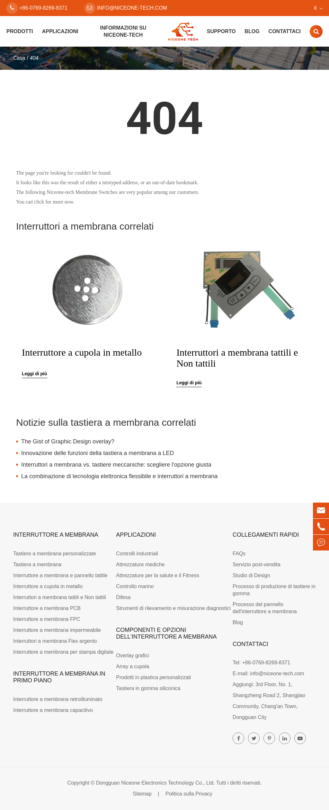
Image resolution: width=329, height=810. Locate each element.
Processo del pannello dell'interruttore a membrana (265, 608)
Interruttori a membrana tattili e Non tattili (237, 358)
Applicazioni (60, 31)
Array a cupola (132, 666)
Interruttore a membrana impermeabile (57, 630)
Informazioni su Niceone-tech (123, 31)
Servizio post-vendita (256, 564)
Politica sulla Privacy (188, 793)
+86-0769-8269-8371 (36, 8)
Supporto (221, 31)
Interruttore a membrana (55, 535)
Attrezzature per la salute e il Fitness (157, 575)
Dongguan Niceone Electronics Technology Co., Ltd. (155, 783)
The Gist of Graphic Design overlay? (67, 441)
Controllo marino (135, 586)
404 (34, 58)
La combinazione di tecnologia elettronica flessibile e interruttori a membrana (119, 476)
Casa (19, 58)
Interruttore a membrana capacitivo (53, 710)
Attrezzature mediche (140, 564)
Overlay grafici (132, 655)
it (315, 8)
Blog (252, 31)
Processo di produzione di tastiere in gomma (274, 590)
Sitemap (142, 793)
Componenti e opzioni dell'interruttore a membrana (166, 633)
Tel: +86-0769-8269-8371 (261, 662)
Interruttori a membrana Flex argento (55, 641)
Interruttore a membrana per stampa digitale (63, 652)
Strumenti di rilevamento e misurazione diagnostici (173, 608)
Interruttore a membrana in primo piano (59, 677)
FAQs (239, 553)
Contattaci (285, 31)
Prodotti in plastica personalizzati (153, 677)
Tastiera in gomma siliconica (148, 688)
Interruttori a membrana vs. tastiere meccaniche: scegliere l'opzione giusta (116, 464)
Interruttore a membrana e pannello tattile (60, 575)
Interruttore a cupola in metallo (82, 352)
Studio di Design (251, 575)
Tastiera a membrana (37, 564)
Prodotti (19, 31)
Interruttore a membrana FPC (46, 619)
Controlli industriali (137, 553)
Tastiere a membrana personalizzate (54, 553)
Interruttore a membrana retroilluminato (57, 699)
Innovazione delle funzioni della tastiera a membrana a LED (97, 453)
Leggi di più (34, 373)
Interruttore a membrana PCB (47, 608)
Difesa (123, 597)
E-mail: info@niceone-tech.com (268, 673)
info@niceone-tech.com (125, 8)
